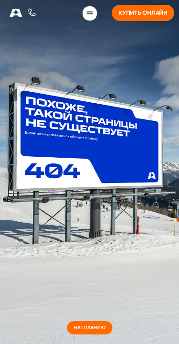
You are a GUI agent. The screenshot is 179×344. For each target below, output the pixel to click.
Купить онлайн (143, 12)
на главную (89, 327)
